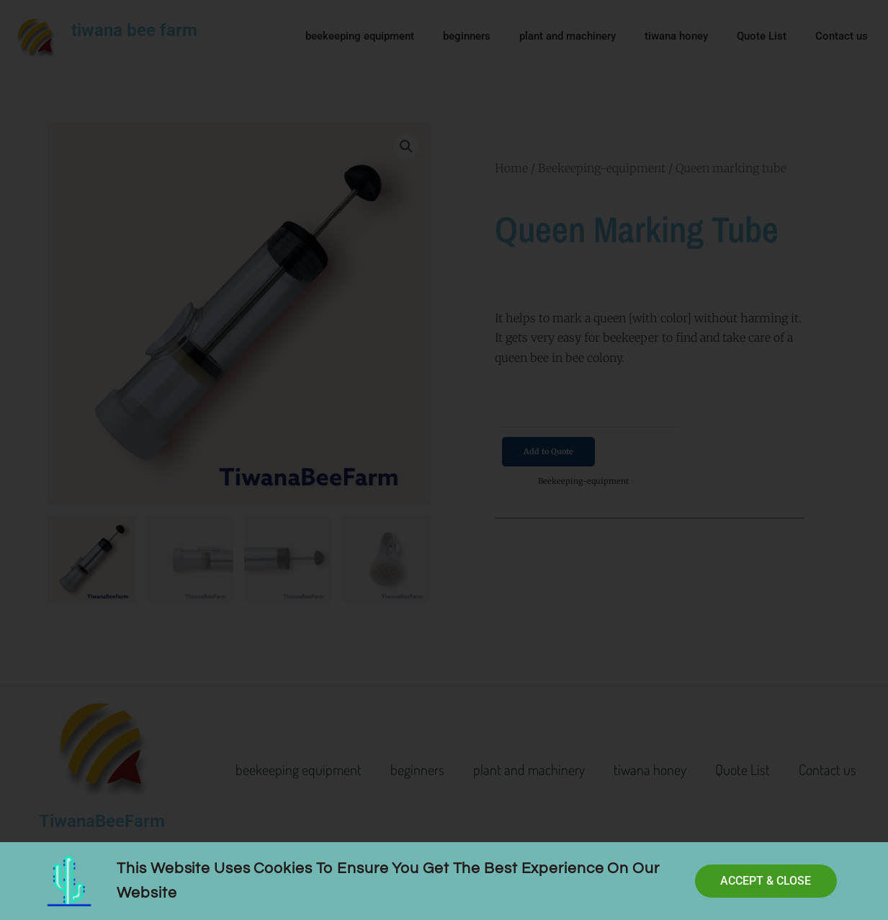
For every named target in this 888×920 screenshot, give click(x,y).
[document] (444, 460)
